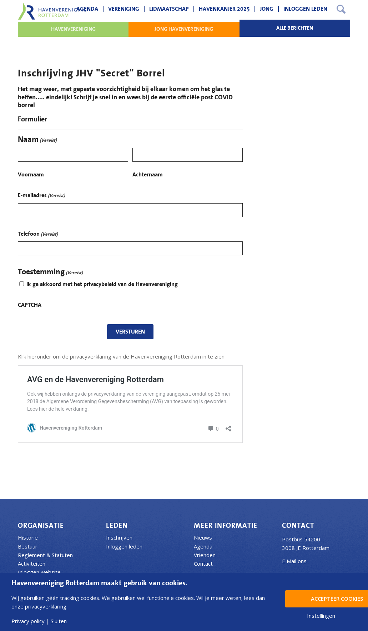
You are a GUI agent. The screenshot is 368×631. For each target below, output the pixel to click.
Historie (28, 537)
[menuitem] (87, 8)
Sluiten (59, 621)
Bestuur (27, 546)
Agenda (203, 546)
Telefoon (38, 235)
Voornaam (31, 174)
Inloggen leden (124, 546)
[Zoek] (341, 8)
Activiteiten (31, 563)
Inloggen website (39, 572)
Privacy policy (28, 621)
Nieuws (203, 537)
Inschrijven (119, 537)
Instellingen (321, 616)
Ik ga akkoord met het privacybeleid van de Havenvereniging (102, 284)
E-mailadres (41, 196)
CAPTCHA (29, 305)
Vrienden (205, 555)
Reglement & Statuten (45, 555)
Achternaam (147, 174)
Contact (203, 563)
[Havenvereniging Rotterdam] (52, 11)
